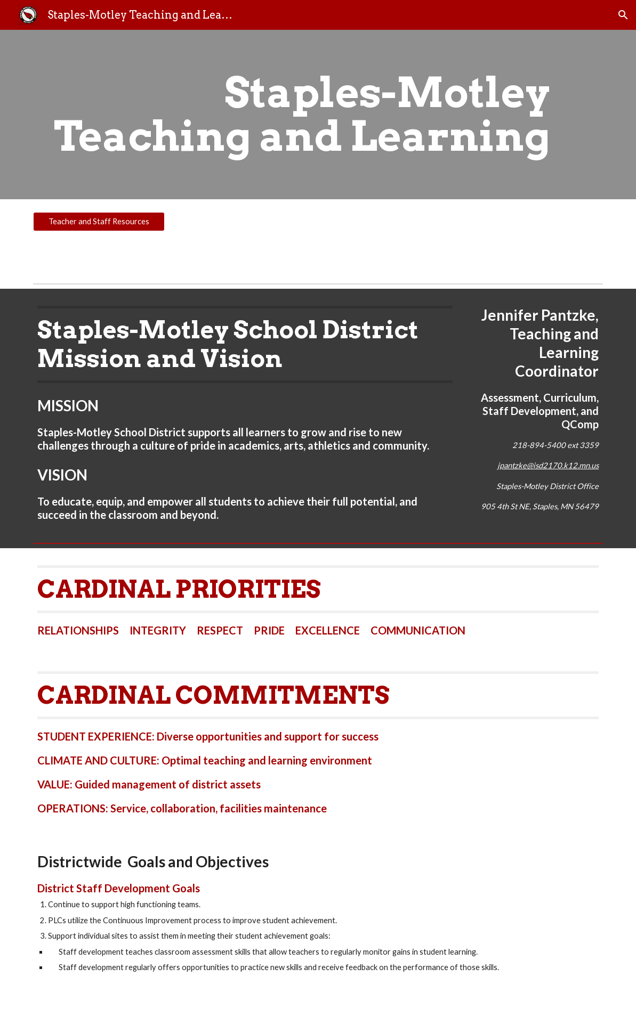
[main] (293, 114)
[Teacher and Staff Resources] (99, 221)
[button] (623, 15)
